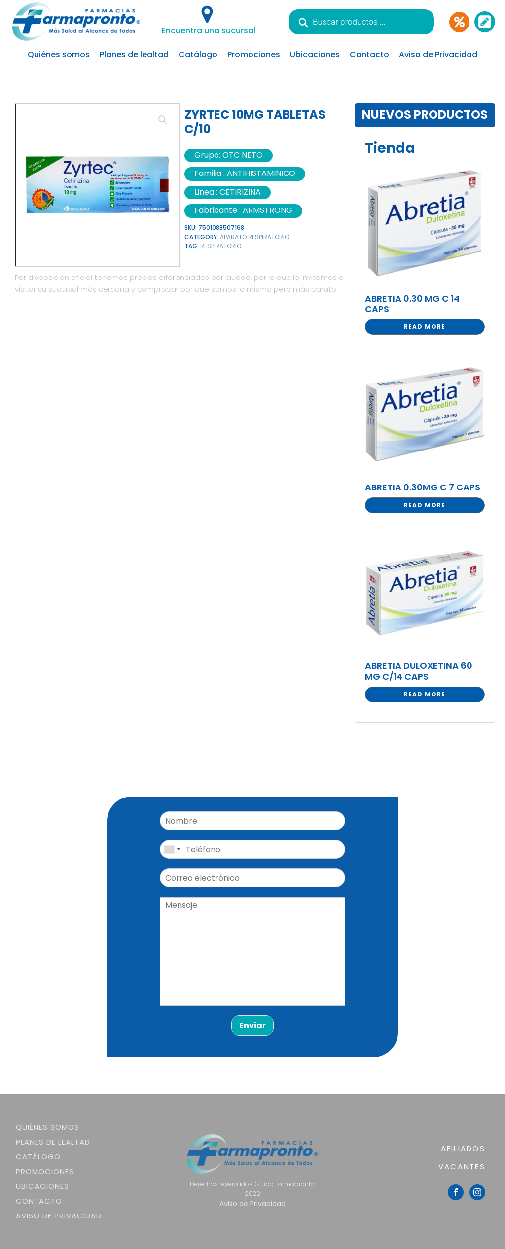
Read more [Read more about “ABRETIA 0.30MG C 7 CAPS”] (424, 505)
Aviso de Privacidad (438, 54)
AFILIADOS (463, 1149)
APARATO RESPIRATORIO (254, 237)
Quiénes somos (59, 54)
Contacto (369, 54)
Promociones (253, 54)
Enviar (252, 1025)
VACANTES (461, 1166)
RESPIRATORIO (220, 246)
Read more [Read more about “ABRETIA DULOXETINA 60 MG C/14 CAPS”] (424, 694)
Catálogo (198, 54)
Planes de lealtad (134, 54)
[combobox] (171, 849)
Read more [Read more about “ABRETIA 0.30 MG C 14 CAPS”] (424, 326)
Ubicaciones (315, 54)
